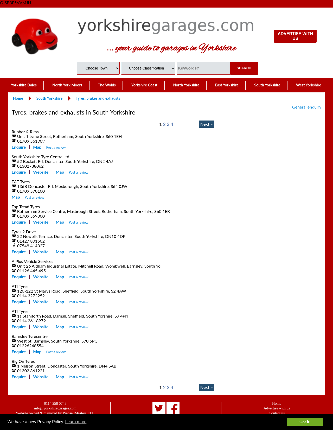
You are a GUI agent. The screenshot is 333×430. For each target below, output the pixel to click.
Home (276, 403)
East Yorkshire (227, 85)
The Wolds (107, 85)
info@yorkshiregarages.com (55, 408)
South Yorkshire (267, 85)
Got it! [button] (304, 422)
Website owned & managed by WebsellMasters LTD (55, 413)
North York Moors (67, 85)
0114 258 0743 (55, 403)
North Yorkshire (186, 85)
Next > (206, 124)
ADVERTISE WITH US (295, 36)
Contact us (277, 413)
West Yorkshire (308, 85)
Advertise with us (277, 408)
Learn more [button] (75, 422)
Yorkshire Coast (144, 85)
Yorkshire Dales (24, 85)
